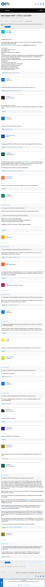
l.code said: (5, 367)
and (8, 129)
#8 (43, 200)
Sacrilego (8, 96)
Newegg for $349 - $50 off (9, 45)
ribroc (7, 263)
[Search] (43, 10)
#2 (43, 84)
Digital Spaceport (10, 135)
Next (7, 26)
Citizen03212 (9, 445)
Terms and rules (24, 572)
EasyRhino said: (6, 205)
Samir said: (5, 475)
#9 (43, 242)
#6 (43, 159)
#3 (43, 102)
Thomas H (4, 17)
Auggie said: (5, 246)
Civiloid (8, 117)
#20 (43, 539)
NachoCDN (9, 176)
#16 (43, 415)
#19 (43, 470)
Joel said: (5, 321)
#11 (43, 290)
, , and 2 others (11, 72)
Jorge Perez (9, 427)
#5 (43, 141)
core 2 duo (30, 499)
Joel (7, 236)
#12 (43, 317)
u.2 (23, 17)
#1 (43, 37)
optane (17, 17)
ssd (20, 17)
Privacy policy (31, 572)
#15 (43, 388)
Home (39, 572)
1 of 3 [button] (2, 26)
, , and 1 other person (13, 147)
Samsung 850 (30, 162)
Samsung (8, 218)
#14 (43, 363)
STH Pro (3, 572)
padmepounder (10, 357)
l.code (7, 339)
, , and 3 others (13, 527)
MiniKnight (9, 409)
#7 (43, 183)
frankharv (8, 194)
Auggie (8, 78)
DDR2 (2, 507)
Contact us (18, 572)
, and (11, 305)
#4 (43, 123)
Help (36, 572)
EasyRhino (8, 153)
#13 (43, 345)
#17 (43, 433)
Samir (7, 284)
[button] (2, 10)
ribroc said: (5, 543)
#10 (43, 269)
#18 (43, 451)
